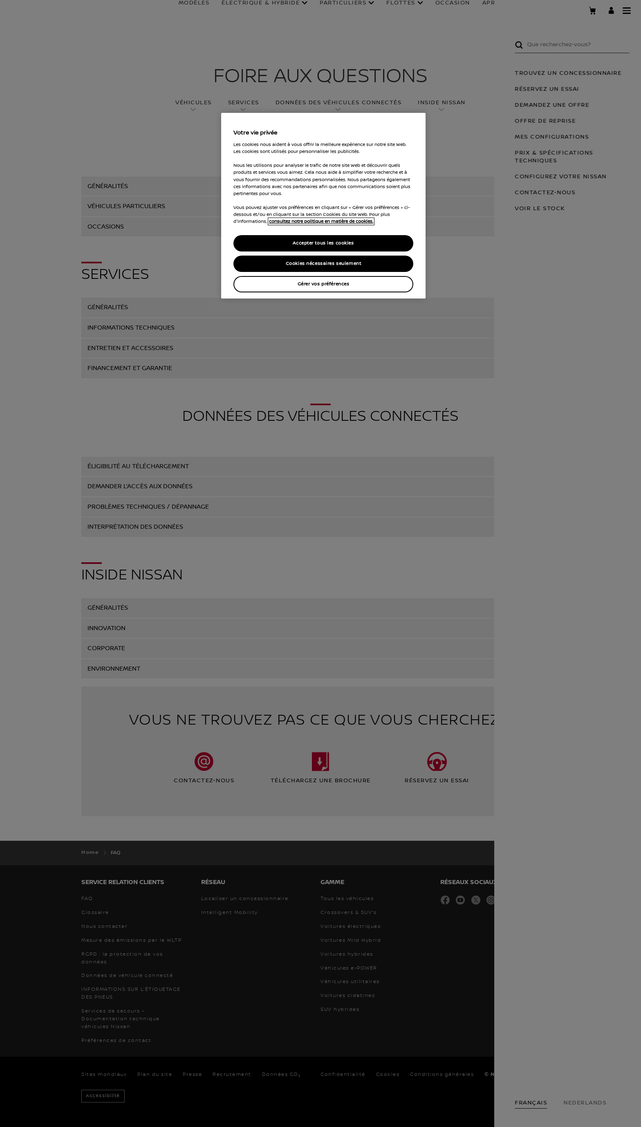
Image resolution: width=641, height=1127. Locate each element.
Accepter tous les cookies (323, 243)
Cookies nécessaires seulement (323, 263)
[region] (323, 206)
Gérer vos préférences (324, 284)
